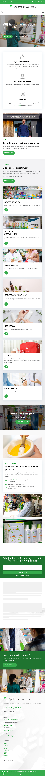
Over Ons (5, 745)
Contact (5, 755)
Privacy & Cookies (15, 774)
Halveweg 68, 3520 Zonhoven (11, 719)
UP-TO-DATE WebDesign (28, 774)
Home (5, 743)
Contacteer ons (21, 36)
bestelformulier (17, 480)
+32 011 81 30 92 (8, 730)
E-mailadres (23, 564)
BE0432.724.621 (7, 725)
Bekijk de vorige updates (22, 575)
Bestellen (7, 36)
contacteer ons (22, 421)
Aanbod (5, 748)
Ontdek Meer (8, 153)
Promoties (6, 750)
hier (20, 105)
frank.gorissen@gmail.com (10, 736)
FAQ (4, 753)
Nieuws (5, 752)
